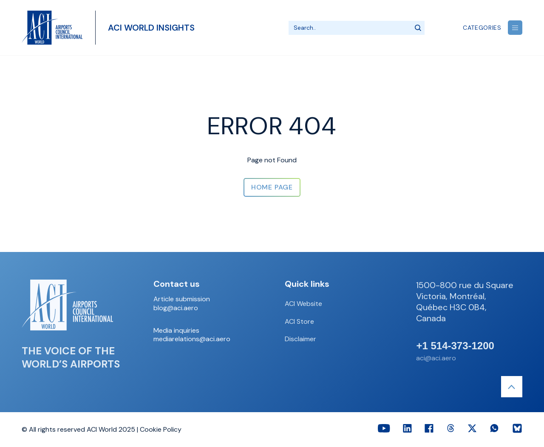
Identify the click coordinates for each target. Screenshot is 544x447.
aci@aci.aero (436, 358)
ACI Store (299, 321)
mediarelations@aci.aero (191, 339)
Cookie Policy (160, 429)
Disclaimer (300, 338)
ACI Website (303, 303)
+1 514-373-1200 (455, 346)
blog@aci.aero (175, 308)
